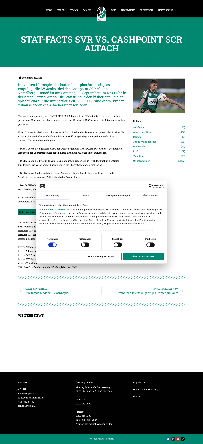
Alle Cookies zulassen (143, 256)
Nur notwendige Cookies (101, 256)
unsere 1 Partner (57, 210)
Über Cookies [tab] (150, 195)
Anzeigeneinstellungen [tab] (118, 195)
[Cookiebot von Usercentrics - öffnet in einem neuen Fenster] (151, 186)
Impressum (139, 382)
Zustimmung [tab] (52, 195)
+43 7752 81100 (26, 401)
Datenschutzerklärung (145, 389)
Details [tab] (85, 195)
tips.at (136, 396)
